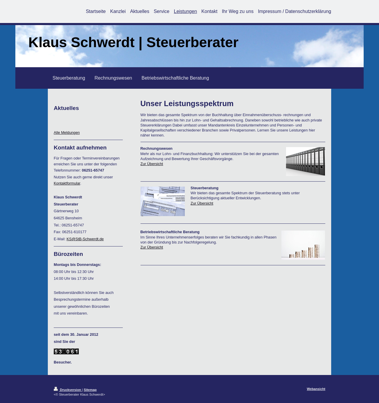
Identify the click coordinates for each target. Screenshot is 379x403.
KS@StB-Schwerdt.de (85, 239)
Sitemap (90, 390)
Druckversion (68, 390)
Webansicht (316, 389)
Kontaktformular (67, 183)
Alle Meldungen (67, 132)
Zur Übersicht (152, 164)
